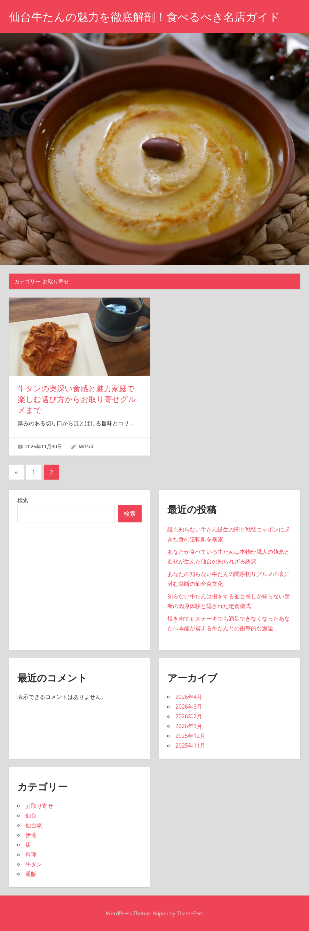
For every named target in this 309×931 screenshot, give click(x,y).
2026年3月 (188, 706)
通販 (31, 874)
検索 (23, 500)
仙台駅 (33, 825)
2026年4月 (188, 697)
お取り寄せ (39, 806)
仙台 (31, 815)
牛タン (33, 864)
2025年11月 (190, 745)
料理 (31, 854)
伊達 (31, 835)
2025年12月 (190, 736)
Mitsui (86, 446)
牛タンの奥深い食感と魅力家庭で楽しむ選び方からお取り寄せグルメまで (77, 399)
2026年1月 (188, 726)
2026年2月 (188, 716)
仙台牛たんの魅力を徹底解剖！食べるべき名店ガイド (144, 17)
